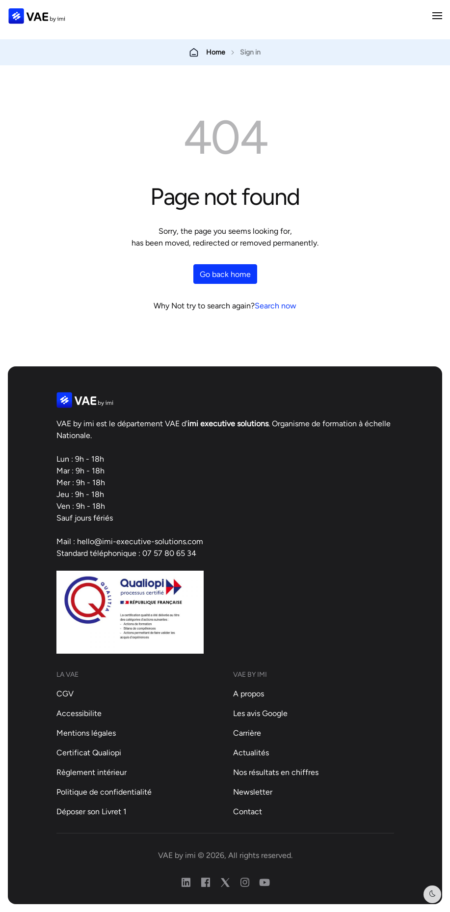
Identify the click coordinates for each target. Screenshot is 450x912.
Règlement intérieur (91, 772)
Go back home (225, 274)
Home (215, 52)
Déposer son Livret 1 (91, 811)
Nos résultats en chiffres (275, 772)
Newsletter (252, 792)
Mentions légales (86, 733)
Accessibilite (79, 713)
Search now (275, 305)
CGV (65, 693)
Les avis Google (260, 713)
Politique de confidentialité (104, 792)
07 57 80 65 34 (169, 553)
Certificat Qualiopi (88, 752)
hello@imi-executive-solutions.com (140, 541)
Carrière (247, 733)
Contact (247, 811)
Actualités (251, 752)
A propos (248, 693)
